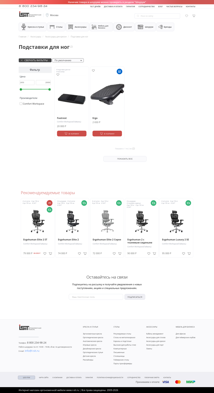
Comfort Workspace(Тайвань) (69, 121)
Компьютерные (120, 348)
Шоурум (145, 27)
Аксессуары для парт (155, 345)
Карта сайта (43, 378)
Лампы (149, 348)
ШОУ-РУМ (26, 378)
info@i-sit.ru (29, 350)
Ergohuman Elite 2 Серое (107, 239)
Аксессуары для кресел (155, 341)
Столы (56, 27)
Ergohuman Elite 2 (68, 239)
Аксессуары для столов (155, 337)
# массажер (60, 72)
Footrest (62, 118)
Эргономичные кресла (92, 334)
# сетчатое (26, 201)
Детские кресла (89, 356)
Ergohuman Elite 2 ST (35, 239)
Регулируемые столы (122, 334)
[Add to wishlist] (57, 74)
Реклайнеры (88, 360)
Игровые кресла (89, 345)
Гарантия (130, 6)
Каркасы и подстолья (122, 341)
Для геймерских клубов (185, 337)
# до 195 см (27, 203)
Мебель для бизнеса (100, 26)
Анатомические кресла (92, 341)
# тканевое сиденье (134, 203)
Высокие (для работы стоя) (124, 345)
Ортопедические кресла (93, 337)
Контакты (190, 6)
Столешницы (119, 356)
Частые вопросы (174, 6)
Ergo (95, 118)
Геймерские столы (121, 360)
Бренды (165, 27)
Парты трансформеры (122, 363)
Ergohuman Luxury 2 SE (175, 239)
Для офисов (180, 334)
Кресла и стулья (32, 27)
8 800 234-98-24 (33, 5)
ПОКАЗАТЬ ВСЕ (125, 158)
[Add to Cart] (71, 133)
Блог (160, 6)
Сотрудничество (146, 6)
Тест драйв (95, 6)
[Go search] (138, 15)
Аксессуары (77, 27)
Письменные (118, 352)
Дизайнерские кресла (92, 348)
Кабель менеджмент (154, 334)
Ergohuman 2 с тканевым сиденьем (139, 241)
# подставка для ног (63, 70)
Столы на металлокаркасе (124, 337)
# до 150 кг (35, 201)
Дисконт (124, 27)
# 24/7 (34, 203)
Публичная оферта (151, 378)
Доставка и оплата (113, 6)
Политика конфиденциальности (110, 378)
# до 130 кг (104, 201)
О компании (57, 378)
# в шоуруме (61, 201)
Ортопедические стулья (93, 352)
